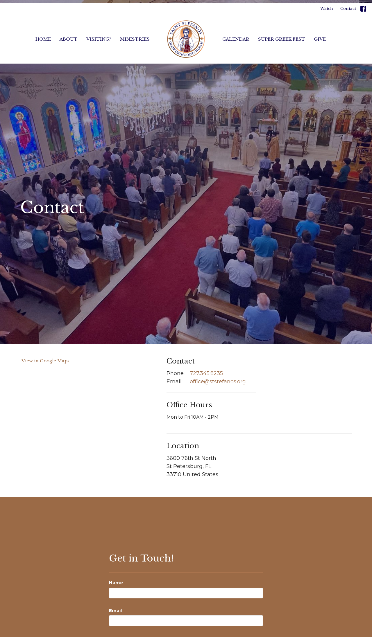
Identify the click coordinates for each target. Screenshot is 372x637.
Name (116, 582)
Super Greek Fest (281, 39)
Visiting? (98, 39)
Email (115, 610)
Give (320, 39)
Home (43, 39)
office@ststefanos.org (218, 381)
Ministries (135, 39)
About (69, 39)
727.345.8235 (206, 373)
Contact (348, 8)
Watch (326, 8)
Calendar (235, 39)
